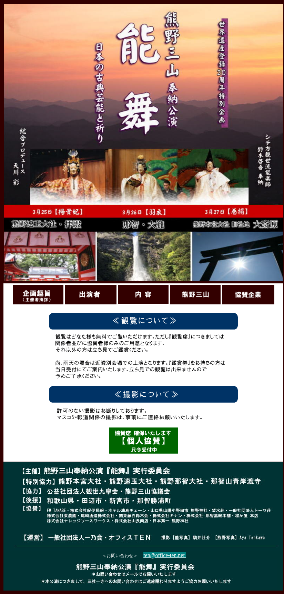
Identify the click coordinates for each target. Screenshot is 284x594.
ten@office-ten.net (164, 555)
